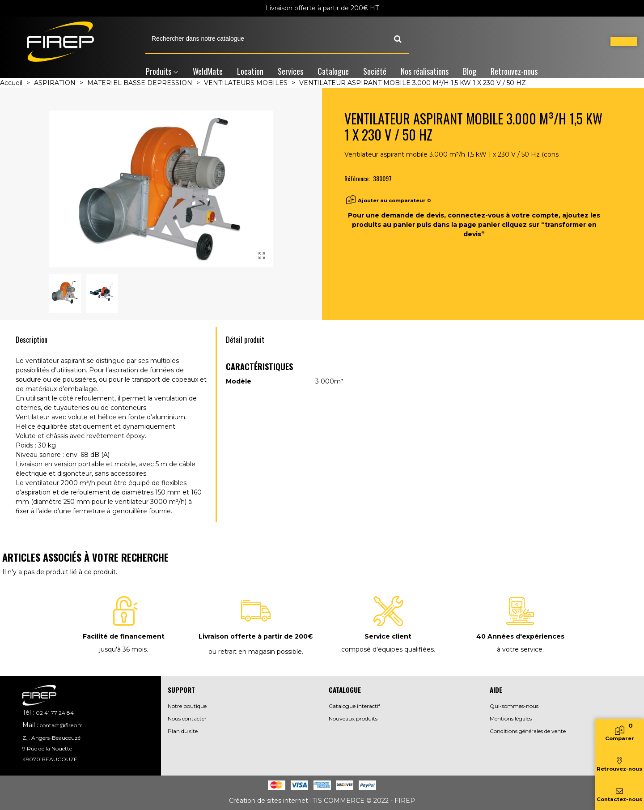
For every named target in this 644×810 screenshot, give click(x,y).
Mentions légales (511, 718)
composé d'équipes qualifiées (387, 649)
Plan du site (183, 731)
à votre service (519, 649)
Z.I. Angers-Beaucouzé (51, 737)
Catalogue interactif (354, 706)
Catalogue (333, 71)
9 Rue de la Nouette (47, 748)
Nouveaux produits (353, 718)
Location (250, 71)
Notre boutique (187, 706)
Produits (158, 71)
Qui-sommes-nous (514, 706)
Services (290, 71)
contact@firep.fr (61, 725)
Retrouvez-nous (514, 71)
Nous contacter (187, 718)
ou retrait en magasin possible (255, 652)
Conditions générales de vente (528, 731)
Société (374, 71)
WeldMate (208, 71)
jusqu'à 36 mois (123, 649)
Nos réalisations (425, 71)
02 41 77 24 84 (55, 712)
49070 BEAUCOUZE (49, 759)
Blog (469, 71)
